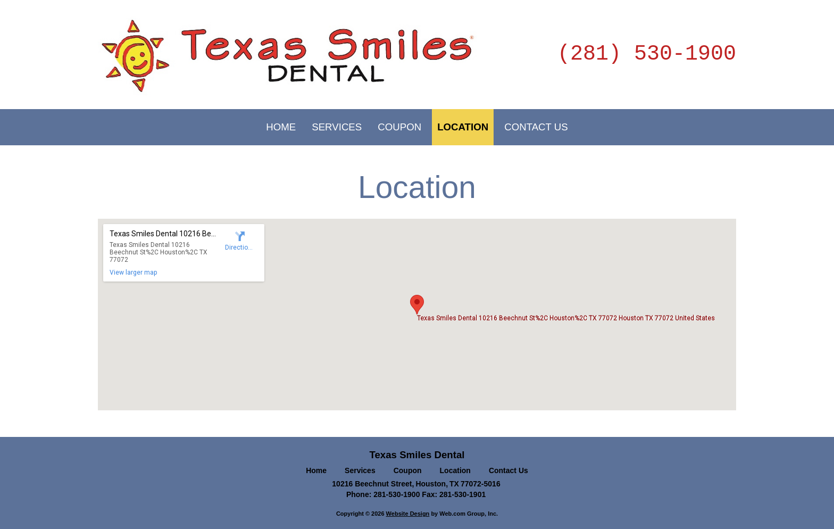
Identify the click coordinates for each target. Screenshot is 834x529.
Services (360, 470)
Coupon (408, 470)
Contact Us (508, 470)
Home (316, 470)
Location (455, 470)
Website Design (408, 513)
